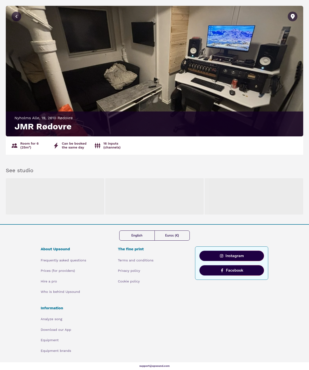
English (136, 235)
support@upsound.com (154, 366)
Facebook (231, 270)
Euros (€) (172, 235)
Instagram (232, 256)
